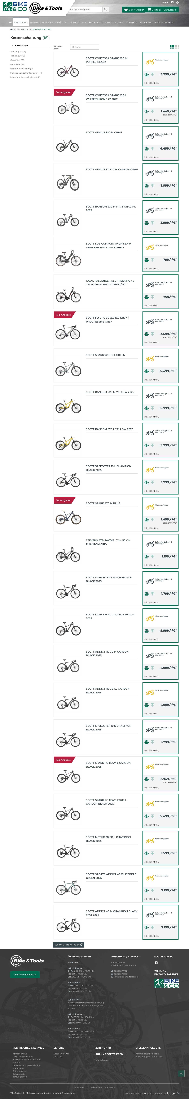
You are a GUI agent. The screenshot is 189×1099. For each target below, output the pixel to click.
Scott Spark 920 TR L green (105, 355)
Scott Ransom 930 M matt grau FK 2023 (111, 208)
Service (158, 22)
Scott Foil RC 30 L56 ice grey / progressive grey (107, 319)
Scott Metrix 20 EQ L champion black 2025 (108, 839)
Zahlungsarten (20, 1077)
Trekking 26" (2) (17, 56)
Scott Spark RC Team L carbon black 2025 (108, 764)
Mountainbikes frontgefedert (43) (26, 73)
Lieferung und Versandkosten (27, 1065)
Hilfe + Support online (23, 1056)
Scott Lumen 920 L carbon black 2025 (110, 616)
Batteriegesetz (20, 1071)
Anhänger (61, 22)
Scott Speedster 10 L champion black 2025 (108, 468)
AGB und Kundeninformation (27, 1059)
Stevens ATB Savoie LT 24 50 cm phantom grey (108, 542)
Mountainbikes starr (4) (21, 68)
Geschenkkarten (62, 1054)
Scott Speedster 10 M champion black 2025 (109, 579)
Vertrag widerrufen (25, 975)
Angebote (145, 22)
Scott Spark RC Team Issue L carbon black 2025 (106, 802)
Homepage (78, 1087)
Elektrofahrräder (41, 22)
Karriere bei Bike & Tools (147, 1054)
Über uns (58, 1056)
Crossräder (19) (17, 60)
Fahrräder (20, 22)
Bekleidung (95, 22)
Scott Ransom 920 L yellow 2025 (109, 429)
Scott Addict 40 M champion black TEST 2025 (111, 913)
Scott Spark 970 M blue (103, 503)
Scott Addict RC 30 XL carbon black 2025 (107, 690)
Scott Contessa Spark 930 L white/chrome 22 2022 (106, 97)
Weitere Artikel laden (69, 944)
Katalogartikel (114, 22)
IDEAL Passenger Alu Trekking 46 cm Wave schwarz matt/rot (110, 282)
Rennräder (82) (17, 64)
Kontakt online (20, 1054)
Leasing (169, 22)
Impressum (18, 1068)
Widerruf (17, 1062)
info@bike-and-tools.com (125, 977)
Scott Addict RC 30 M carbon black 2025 (107, 653)
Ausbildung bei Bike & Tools (149, 1056)
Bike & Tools (148, 1093)
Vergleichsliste (101, 1060)
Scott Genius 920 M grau (104, 132)
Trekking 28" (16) (18, 51)
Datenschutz (19, 1074)
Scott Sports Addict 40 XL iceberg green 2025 (111, 876)
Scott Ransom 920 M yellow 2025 (110, 392)
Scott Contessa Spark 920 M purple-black (106, 60)
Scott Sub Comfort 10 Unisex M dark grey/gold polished (108, 245)
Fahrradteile (78, 22)
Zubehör (131, 22)
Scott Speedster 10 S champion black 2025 (108, 727)
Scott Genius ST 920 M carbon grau (112, 169)
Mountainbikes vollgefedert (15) (25, 77)
